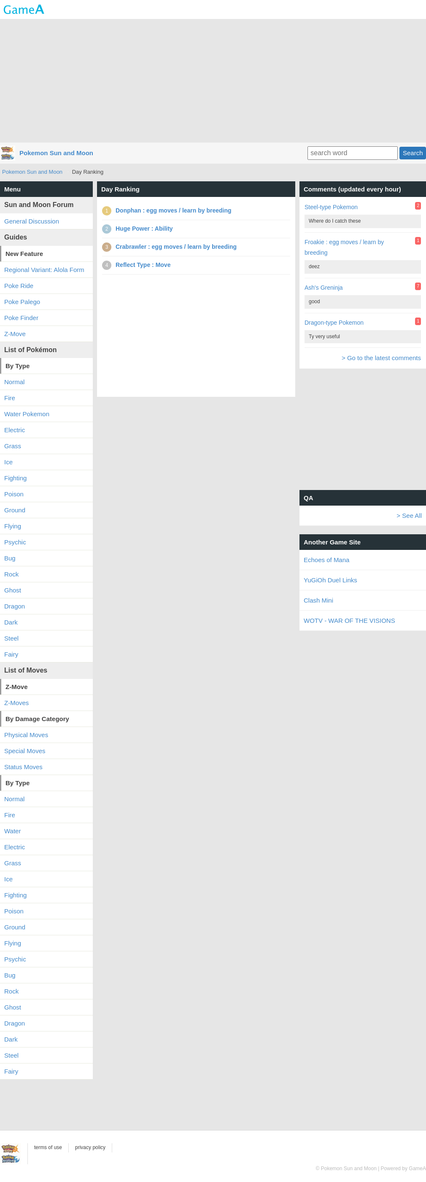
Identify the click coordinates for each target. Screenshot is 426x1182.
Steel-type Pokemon (331, 207)
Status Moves (23, 766)
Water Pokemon (26, 413)
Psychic (15, 542)
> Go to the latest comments (381, 357)
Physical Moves (26, 734)
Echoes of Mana (326, 559)
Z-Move (15, 333)
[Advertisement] (213, 80)
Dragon (14, 606)
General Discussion (31, 221)
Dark (11, 622)
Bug (10, 558)
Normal (14, 381)
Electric (14, 429)
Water (12, 831)
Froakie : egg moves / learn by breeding (344, 247)
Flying (12, 526)
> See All (409, 515)
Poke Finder (21, 317)
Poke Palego (22, 301)
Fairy (11, 654)
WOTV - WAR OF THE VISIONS (349, 620)
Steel (11, 638)
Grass (12, 446)
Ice (8, 462)
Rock (11, 574)
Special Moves (25, 750)
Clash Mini (318, 600)
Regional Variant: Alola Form (44, 269)
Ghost (12, 590)
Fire (9, 397)
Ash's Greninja (324, 287)
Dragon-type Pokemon (334, 322)
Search (413, 152)
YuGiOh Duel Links (330, 580)
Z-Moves (16, 702)
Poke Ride (18, 285)
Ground (14, 510)
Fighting (15, 478)
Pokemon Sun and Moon (56, 152)
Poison (14, 494)
